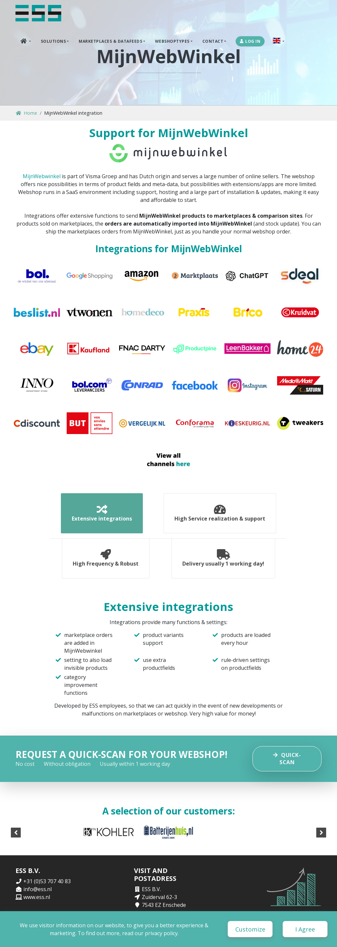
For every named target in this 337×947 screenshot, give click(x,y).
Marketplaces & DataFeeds (110, 41)
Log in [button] (250, 41)
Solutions (53, 41)
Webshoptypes (172, 41)
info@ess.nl (37, 889)
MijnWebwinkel (42, 176)
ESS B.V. (151, 889)
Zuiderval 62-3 (159, 897)
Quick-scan (287, 758)
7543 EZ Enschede (164, 905)
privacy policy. (162, 933)
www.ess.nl (36, 897)
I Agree (305, 929)
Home (26, 113)
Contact (212, 41)
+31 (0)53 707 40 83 (47, 881)
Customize (250, 929)
